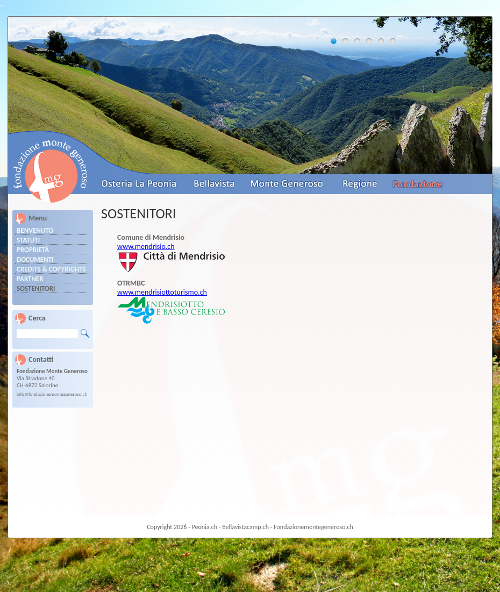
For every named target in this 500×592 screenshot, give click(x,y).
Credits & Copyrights (51, 269)
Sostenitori (36, 288)
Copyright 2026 (167, 527)
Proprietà (33, 250)
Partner (30, 279)
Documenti (35, 259)
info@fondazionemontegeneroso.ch (52, 394)
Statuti (28, 240)
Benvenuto (35, 230)
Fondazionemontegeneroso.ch (313, 527)
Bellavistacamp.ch (245, 527)
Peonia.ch (204, 527)
